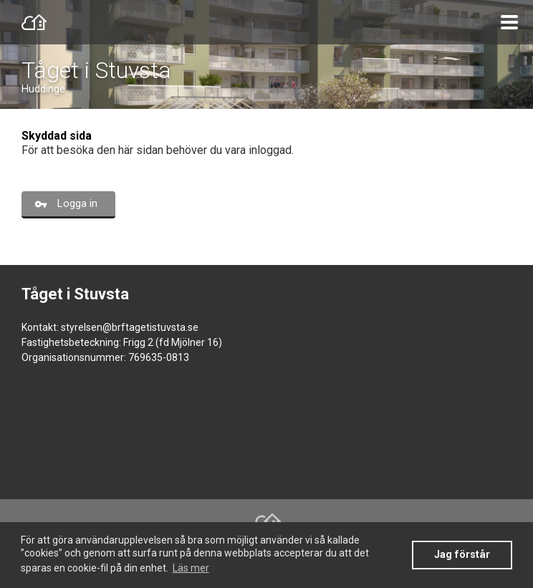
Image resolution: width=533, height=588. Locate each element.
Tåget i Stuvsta (96, 70)
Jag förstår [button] (462, 555)
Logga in (77, 203)
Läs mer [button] (191, 568)
